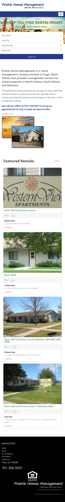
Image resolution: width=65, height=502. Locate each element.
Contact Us (6, 459)
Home (4, 448)
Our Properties (7, 454)
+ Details (8, 227)
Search (31, 56)
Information (6, 456)
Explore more (7, 114)
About (4, 451)
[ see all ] (58, 161)
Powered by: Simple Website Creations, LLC (48, 494)
